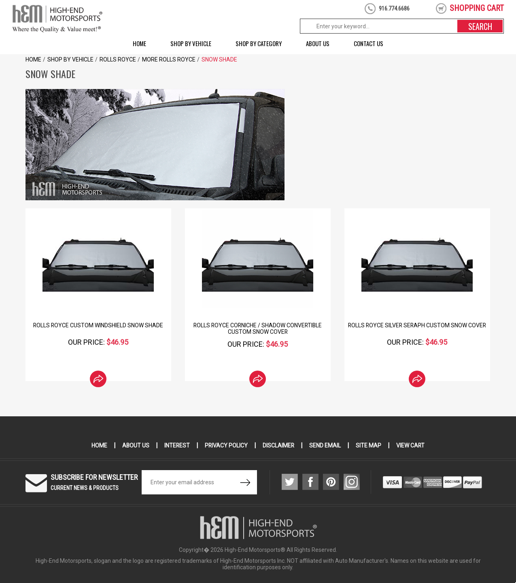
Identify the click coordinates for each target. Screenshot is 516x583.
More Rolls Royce (168, 59)
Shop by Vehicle (190, 43)
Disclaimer (279, 445)
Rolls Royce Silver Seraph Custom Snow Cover (417, 325)
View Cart (411, 445)
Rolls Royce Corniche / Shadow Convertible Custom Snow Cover (258, 328)
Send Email (326, 445)
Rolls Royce (118, 59)
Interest (177, 445)
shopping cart (477, 8)
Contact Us (368, 43)
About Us (317, 43)
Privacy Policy (226, 445)
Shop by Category (259, 43)
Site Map (369, 445)
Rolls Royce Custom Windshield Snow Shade (98, 325)
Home (139, 43)
